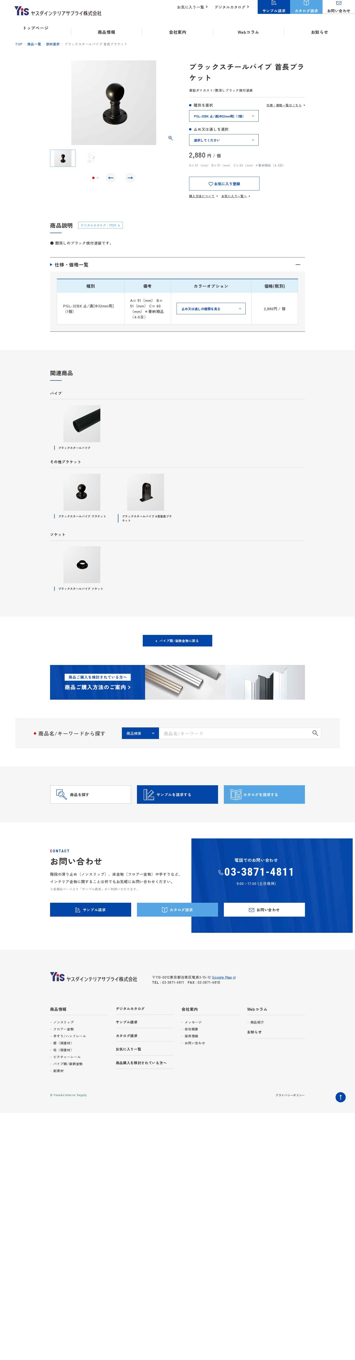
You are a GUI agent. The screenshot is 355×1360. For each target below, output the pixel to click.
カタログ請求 (128, 1065)
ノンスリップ (63, 1049)
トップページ (35, 28)
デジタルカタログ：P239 (102, 225)
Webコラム (257, 1036)
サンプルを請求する (186, 810)
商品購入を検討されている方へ (145, 1093)
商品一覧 (34, 44)
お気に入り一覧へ (234, 196)
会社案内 (189, 1036)
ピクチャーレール (67, 1084)
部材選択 (53, 44)
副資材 (58, 1098)
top (18, 44)
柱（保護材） (63, 1077)
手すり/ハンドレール (69, 1063)
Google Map (222, 1007)
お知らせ (319, 28)
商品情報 (58, 1036)
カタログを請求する (272, 810)
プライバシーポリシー (288, 1122)
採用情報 (191, 1063)
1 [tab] (93, 179)
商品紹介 (257, 1049)
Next (129, 179)
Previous (112, 179)
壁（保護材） (63, 1070)
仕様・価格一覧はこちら (284, 105)
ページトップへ (339, 1123)
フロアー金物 (63, 1056)
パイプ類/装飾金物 (68, 1091)
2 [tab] (98, 179)
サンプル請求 (128, 1051)
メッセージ (193, 1049)
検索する (315, 742)
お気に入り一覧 (193, 9)
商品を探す (88, 810)
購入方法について (202, 196)
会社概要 (191, 1056)
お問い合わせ (195, 1070)
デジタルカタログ (231, 9)
